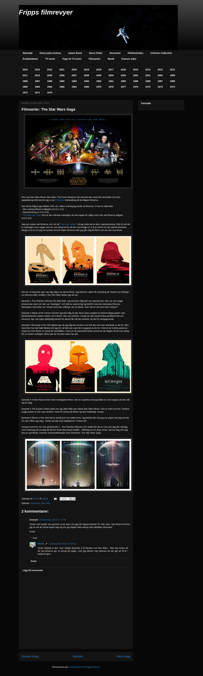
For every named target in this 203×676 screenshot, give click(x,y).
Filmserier (60, 200)
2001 (148, 75)
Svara (32, 531)
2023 (37, 69)
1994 (74, 81)
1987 (160, 81)
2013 (160, 69)
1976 (135, 86)
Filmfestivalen (135, 53)
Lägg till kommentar (33, 570)
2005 (98, 75)
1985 (25, 86)
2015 (135, 69)
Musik (111, 59)
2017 (111, 69)
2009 (49, 75)
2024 (25, 69)
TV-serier (50, 59)
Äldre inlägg (123, 656)
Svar (35, 538)
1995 (61, 81)
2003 (123, 75)
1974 (160, 86)
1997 (37, 81)
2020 (74, 69)
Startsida (27, 53)
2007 (74, 75)
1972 (25, 92)
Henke (41, 543)
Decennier (115, 53)
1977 (123, 86)
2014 (148, 69)
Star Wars (46, 503)
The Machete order (32, 215)
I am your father (68, 224)
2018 (98, 69)
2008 (61, 75)
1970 (49, 92)
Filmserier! (95, 59)
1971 (37, 92)
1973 (172, 86)
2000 (160, 75)
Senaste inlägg (30, 656)
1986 (172, 81)
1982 (61, 86)
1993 (86, 81)
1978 (111, 86)
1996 (49, 81)
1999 (172, 75)
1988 (148, 81)
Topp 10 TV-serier (71, 59)
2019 (86, 69)
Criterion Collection (161, 53)
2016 (123, 69)
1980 (86, 86)
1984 (37, 86)
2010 (37, 75)
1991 (111, 81)
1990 (123, 81)
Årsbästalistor (30, 59)
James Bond (75, 53)
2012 (172, 69)
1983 (49, 86)
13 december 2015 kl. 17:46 (52, 519)
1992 (98, 81)
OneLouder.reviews (50, 53)
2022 (49, 69)
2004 (111, 75)
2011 (25, 75)
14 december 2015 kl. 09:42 (62, 543)
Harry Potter (95, 53)
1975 (148, 86)
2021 (61, 69)
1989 (135, 81)
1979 (98, 86)
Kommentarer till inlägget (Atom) (84, 667)
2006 (86, 75)
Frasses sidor (128, 59)
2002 (135, 75)
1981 (74, 86)
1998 (25, 81)
